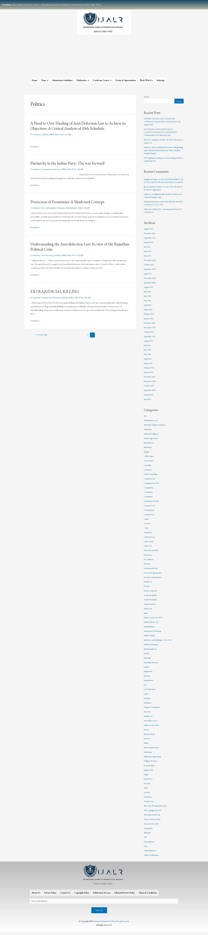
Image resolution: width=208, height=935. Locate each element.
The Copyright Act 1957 (153, 813)
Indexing (160, 80)
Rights (146, 777)
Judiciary (46, 134)
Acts (44, 207)
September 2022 (150, 285)
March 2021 (148, 366)
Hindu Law (148, 611)
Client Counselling (151, 477)
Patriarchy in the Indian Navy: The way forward (67, 163)
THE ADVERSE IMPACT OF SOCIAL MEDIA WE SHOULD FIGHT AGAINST (163, 182)
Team (44, 80)
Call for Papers (149, 459)
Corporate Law (150, 517)
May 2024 (147, 258)
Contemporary (48, 169)
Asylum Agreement (151, 441)
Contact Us (65, 895)
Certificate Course (102, 80)
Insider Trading (150, 638)
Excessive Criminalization (153, 580)
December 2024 (150, 236)
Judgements (148, 674)
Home (34, 80)
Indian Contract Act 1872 (154, 620)
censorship (148, 468)
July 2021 (147, 348)
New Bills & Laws (151, 723)
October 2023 (149, 267)
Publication (83, 80)
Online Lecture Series (152, 728)
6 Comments (35, 297)
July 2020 (147, 402)
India (146, 616)
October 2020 (149, 388)
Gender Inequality (151, 598)
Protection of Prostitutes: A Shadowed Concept (67, 201)
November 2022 (150, 281)
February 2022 (149, 317)
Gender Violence (150, 607)
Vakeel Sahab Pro (150, 853)
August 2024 (148, 245)
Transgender (149, 831)
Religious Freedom (151, 764)
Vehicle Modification (152, 858)
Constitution (148, 499)
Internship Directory (152, 665)
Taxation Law (149, 804)
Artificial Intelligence (152, 436)
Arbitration (148, 432)
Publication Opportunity (153, 759)
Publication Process (101, 895)
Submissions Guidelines (62, 80)
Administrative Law (151, 423)
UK (145, 840)
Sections (147, 795)
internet (147, 656)
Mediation (148, 705)
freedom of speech (151, 593)
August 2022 (148, 290)
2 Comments (35, 169)
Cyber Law (148, 549)
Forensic (147, 589)
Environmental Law (151, 571)
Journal (147, 669)
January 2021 (149, 375)
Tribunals (147, 835)
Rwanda (147, 786)
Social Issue (148, 799)
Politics (53, 134)
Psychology (148, 755)
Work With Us (146, 80)
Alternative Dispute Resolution (155, 428)
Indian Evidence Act (151, 625)
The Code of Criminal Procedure (157, 808)
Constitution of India (152, 504)
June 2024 (147, 254)
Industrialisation (75, 207)
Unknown (148, 197)
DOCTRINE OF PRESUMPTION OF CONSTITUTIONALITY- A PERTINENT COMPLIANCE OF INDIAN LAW (161, 132)
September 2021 (150, 339)
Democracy (59, 169)
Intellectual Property (152, 647)
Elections (147, 566)
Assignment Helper (151, 179)
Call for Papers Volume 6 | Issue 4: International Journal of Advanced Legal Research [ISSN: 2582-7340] (51, 4)
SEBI (146, 790)
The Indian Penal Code (152, 817)
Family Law (148, 584)
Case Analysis (149, 463)
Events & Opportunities (126, 80)
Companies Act (150, 481)
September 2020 (150, 393)
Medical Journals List (152, 204)
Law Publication (150, 692)
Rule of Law (61, 134)
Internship (148, 661)
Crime (146, 531)
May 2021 (147, 357)
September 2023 (150, 272)
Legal (146, 696)
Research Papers (150, 768)
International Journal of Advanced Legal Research (111, 924)
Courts (146, 522)
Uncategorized (149, 844)
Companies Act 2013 (152, 486)
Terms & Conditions (148, 895)
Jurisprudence (149, 683)
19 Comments (35, 134)
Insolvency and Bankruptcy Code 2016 (159, 643)
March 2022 (148, 312)
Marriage (147, 701)
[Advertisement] (104, 57)
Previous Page (41, 334)
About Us (36, 895)
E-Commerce (149, 562)
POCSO (147, 741)
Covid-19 (147, 526)
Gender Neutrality (151, 602)
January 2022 (149, 321)
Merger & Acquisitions (153, 710)
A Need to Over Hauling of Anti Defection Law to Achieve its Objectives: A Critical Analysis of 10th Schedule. (78, 126)
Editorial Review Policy (124, 895)
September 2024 (150, 240)
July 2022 (147, 294)
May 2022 (147, 303)
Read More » (35, 146)
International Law (150, 652)
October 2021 (149, 335)
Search (146, 96)
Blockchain (148, 450)
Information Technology (153, 634)
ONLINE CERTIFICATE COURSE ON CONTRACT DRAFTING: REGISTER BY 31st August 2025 (163, 121)
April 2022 (148, 308)
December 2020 (150, 379)
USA (146, 849)
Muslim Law (148, 719)
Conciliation (148, 495)
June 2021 (147, 353)
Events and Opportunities (154, 575)
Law (145, 687)
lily (145, 189)
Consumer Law (150, 508)
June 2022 (147, 299)
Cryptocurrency (150, 539)
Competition (149, 490)
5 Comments (35, 207)
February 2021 (149, 370)
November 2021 (150, 330)
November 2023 (150, 263)
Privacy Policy (50, 895)
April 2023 (148, 276)
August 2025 (148, 232)
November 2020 (150, 384)
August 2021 (148, 343)
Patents (146, 732)
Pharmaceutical (150, 737)
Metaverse (148, 714)
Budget (146, 454)
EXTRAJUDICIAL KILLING (54, 291)
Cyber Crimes (149, 544)
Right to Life (148, 773)
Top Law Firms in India (153, 822)
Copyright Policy (81, 895)
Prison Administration (152, 750)
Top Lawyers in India (152, 826)
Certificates (148, 472)
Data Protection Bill (151, 553)
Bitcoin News (149, 445)
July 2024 (147, 249)
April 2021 (148, 361)
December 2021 (150, 326)
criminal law (148, 535)
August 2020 (148, 397)
